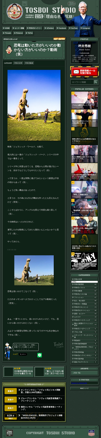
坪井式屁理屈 (85, 284)
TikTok (30, 33)
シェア (15, 354)
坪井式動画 (29, 63)
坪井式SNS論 (85, 352)
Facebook (62, 28)
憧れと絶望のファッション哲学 (85, 324)
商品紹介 (85, 340)
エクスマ (85, 317)
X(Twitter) (50, 28)
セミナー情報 (19, 28)
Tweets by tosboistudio (79, 383)
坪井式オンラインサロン (85, 355)
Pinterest (19, 33)
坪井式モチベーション (85, 310)
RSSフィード (84, 388)
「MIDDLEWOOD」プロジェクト (85, 348)
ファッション (85, 297)
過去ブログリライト (85, 362)
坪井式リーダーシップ (85, 329)
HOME (7, 28)
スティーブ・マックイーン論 (85, 336)
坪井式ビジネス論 (85, 294)
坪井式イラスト (85, 288)
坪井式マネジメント (85, 307)
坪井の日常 (18, 63)
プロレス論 (85, 332)
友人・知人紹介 (85, 301)
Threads (8, 33)
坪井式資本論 (85, 359)
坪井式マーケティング (85, 320)
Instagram (86, 28)
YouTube (74, 28)
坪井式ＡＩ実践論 (85, 304)
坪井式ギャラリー (35, 28)
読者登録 (97, 75)
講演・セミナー (85, 314)
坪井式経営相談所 (85, 344)
